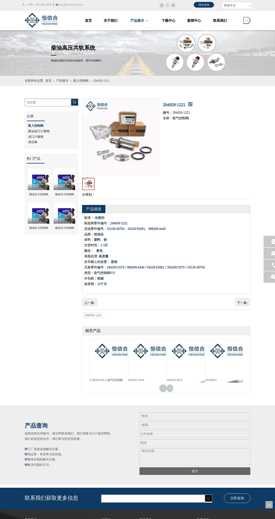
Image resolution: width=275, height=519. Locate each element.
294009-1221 (93, 315)
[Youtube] (173, 5)
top (269, 504)
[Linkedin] (161, 5)
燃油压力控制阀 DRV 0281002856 (64, 228)
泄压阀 (32, 142)
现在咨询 (204, 4)
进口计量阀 (35, 137)
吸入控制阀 (35, 125)
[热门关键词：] (246, 20)
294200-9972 (174, 380)
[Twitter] (167, 5)
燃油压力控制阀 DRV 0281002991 (38, 195)
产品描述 (93, 208)
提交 (195, 471)
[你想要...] (48, 102)
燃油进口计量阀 (39, 131)
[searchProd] (153, 498)
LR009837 (211, 380)
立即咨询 (237, 498)
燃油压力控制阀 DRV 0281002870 (38, 228)
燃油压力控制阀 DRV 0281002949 (64, 195)
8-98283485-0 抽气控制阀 (106, 380)
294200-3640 (136, 380)
